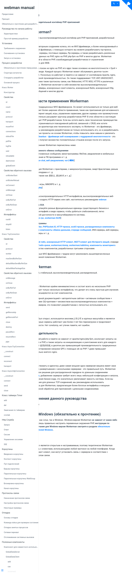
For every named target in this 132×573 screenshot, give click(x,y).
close (8, 322)
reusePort (10, 127)
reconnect (8, 361)
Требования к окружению (15, 48)
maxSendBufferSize (14, 259)
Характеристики (11, 34)
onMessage (10, 190)
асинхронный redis (71, 295)
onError (9, 210)
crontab (7, 415)
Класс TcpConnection (11, 234)
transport (9, 122)
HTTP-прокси (98, 277)
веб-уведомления (89, 201)
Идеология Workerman (67, 330)
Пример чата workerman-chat (66, 201)
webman (100, 246)
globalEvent (10, 166)
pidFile (8, 141)
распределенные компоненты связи (69, 280)
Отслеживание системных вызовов (19, 537)
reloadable (10, 156)
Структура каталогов (13, 73)
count (8, 107)
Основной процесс (12, 83)
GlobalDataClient (12, 557)
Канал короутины (11, 488)
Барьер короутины (12, 469)
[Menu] (18, 570)
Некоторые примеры (13, 508)
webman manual (19, 7)
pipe (7, 342)
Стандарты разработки (13, 78)
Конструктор (9, 92)
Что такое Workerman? (67, 32)
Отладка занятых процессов (16, 527)
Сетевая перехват (11, 532)
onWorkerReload (12, 180)
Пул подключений (11, 464)
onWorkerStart (11, 175)
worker (8, 254)
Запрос (7, 425)
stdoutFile (10, 136)
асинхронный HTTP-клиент (94, 295)
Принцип (5, 19)
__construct (8, 351)
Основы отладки (11, 518)
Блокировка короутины (14, 483)
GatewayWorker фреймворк (75, 465)
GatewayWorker (69, 277)
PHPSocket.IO (84, 277)
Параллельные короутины (15, 474)
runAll (8, 219)
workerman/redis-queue (105, 299)
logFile (8, 146)
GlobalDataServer (13, 552)
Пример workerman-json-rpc (65, 268)
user (7, 151)
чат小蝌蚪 (104, 201)
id (6, 102)
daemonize (10, 161)
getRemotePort (12, 317)
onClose (9, 195)
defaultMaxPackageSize (15, 268)
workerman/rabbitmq (79, 302)
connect (7, 356)
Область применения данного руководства (84, 495)
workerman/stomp (59, 302)
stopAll (8, 224)
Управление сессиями (13, 439)
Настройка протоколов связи (16, 503)
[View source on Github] (127, 5)
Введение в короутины (13, 454)
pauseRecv (10, 332)
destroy (9, 327)
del (5, 405)
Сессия (7, 435)
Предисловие (7, 14)
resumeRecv (11, 337)
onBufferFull (11, 200)
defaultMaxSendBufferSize (16, 263)
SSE (5, 444)
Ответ (6, 430)
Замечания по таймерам (14, 410)
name (8, 112)
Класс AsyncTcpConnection (13, 347)
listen (8, 229)
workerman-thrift (87, 268)
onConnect (10, 185)
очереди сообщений (79, 284)
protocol (9, 117)
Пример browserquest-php (64, 231)
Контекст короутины (12, 459)
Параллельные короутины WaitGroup (19, 479)
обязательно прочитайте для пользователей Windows (84, 534)
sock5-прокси (112, 277)
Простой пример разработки (16, 39)
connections (11, 131)
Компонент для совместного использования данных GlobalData (21, 547)
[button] (115, 3)
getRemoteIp (11, 312)
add (5, 400)
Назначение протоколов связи (17, 498)
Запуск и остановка (12, 58)
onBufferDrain (11, 205)
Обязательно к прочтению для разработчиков (20, 24)
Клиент (54, 544)
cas (9, 567)
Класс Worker (7, 87)
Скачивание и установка (14, 53)
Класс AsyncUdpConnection (13, 371)
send (8, 307)
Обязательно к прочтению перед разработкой (21, 68)
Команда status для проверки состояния (21, 523)
